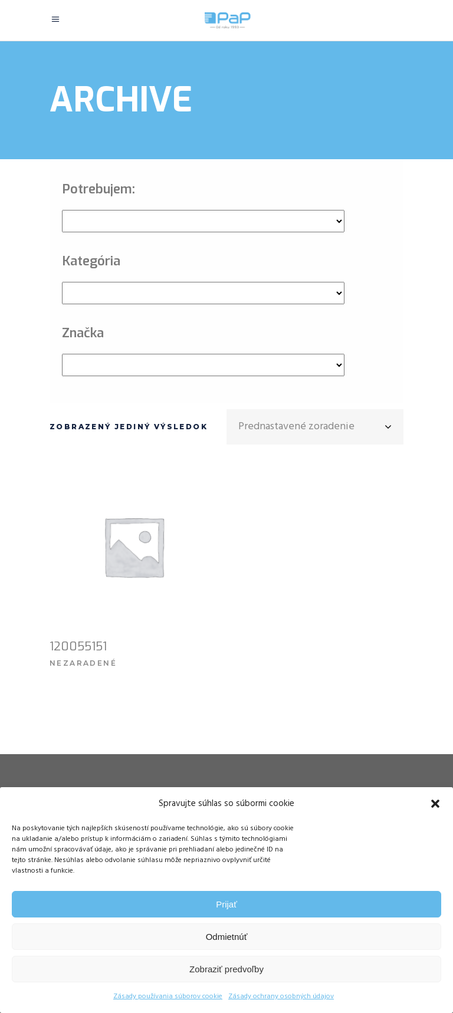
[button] (435, 804)
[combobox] (314, 427)
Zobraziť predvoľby (226, 969)
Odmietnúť (227, 937)
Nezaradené (83, 663)
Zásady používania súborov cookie (167, 996)
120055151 (78, 646)
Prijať (226, 904)
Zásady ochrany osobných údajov (281, 996)
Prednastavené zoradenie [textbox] (296, 426)
